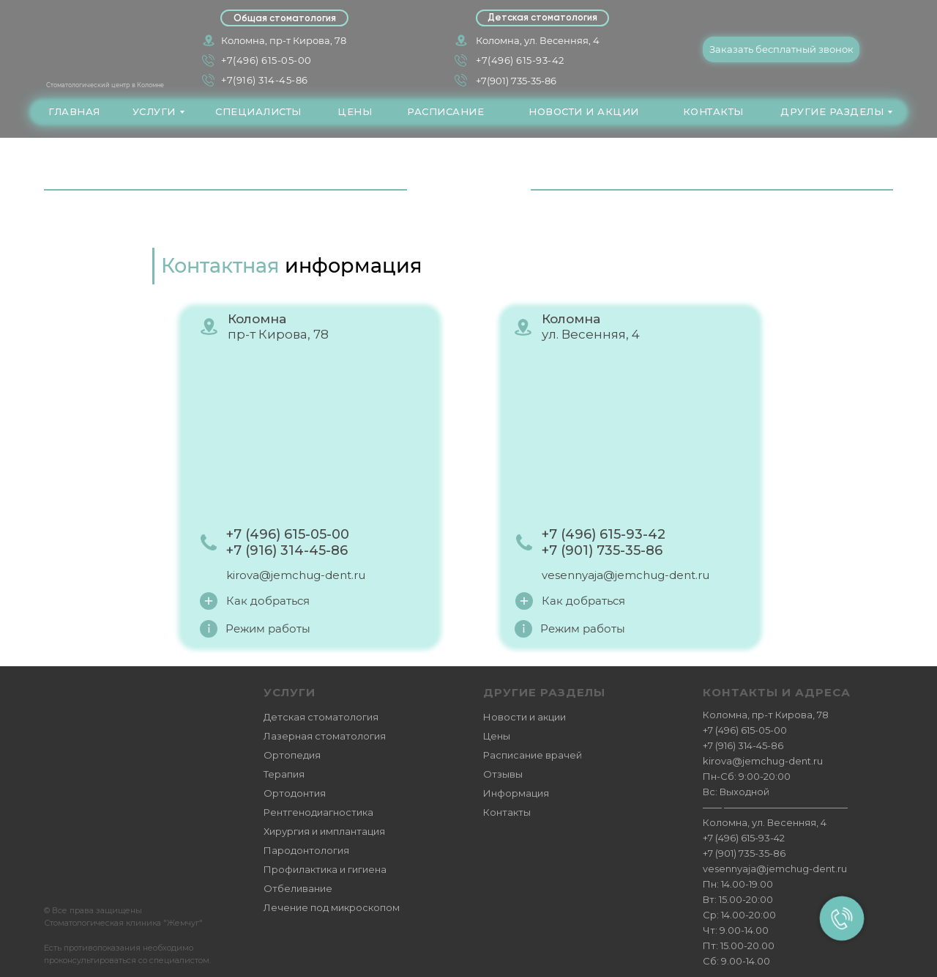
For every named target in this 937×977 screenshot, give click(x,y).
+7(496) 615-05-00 (266, 60)
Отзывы (503, 774)
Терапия (284, 774)
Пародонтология (306, 850)
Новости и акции (524, 717)
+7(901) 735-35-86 (516, 80)
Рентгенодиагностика (318, 812)
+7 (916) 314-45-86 (743, 745)
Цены (496, 736)
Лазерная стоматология (325, 736)
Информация (516, 793)
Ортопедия (292, 755)
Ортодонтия (295, 793)
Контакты (507, 812)
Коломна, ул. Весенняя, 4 (538, 40)
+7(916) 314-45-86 (264, 80)
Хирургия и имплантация (324, 831)
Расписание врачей (532, 755)
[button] (781, 49)
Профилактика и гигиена (325, 869)
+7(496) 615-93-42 (520, 60)
